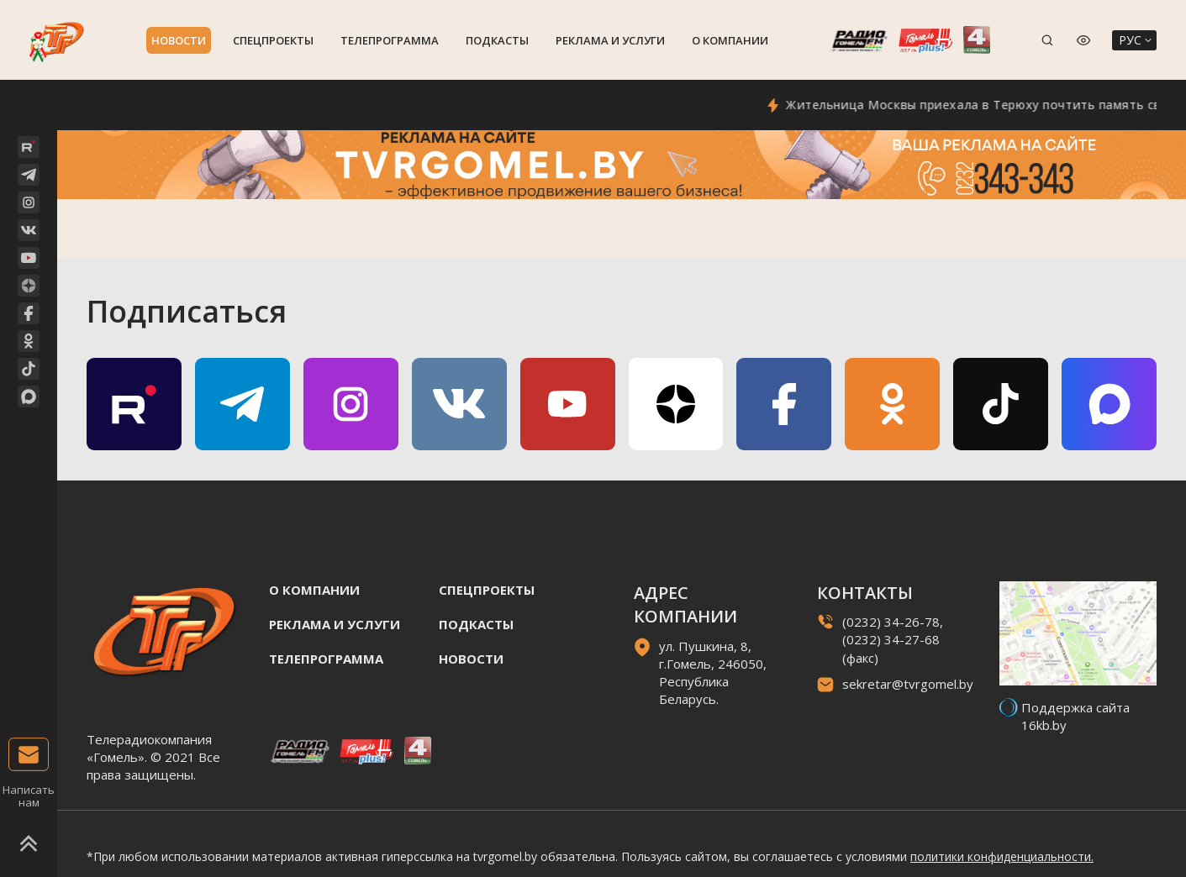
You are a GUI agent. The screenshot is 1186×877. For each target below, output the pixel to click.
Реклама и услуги (610, 40)
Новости (178, 40)
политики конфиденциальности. (1002, 856)
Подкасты (497, 40)
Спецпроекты (273, 40)
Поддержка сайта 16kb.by (1075, 716)
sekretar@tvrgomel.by (907, 683)
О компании (730, 40)
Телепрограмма (389, 40)
